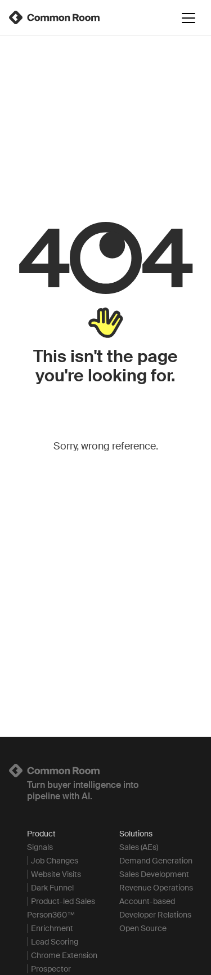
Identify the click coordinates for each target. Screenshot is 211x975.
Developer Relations (155, 914)
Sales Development (154, 874)
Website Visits (56, 874)
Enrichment (52, 928)
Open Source (143, 928)
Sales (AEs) (138, 847)
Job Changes (54, 860)
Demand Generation (155, 860)
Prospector (51, 968)
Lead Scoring (54, 941)
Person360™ (51, 914)
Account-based (147, 901)
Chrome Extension (64, 955)
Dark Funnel (52, 887)
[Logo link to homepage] (105, 770)
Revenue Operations (156, 887)
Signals (40, 847)
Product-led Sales (63, 901)
